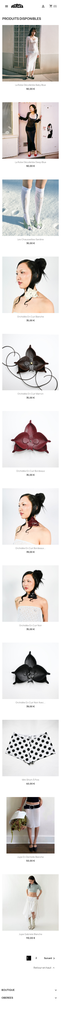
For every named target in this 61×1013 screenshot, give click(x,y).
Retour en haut (45, 968)
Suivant (50, 958)
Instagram (5, 1004)
